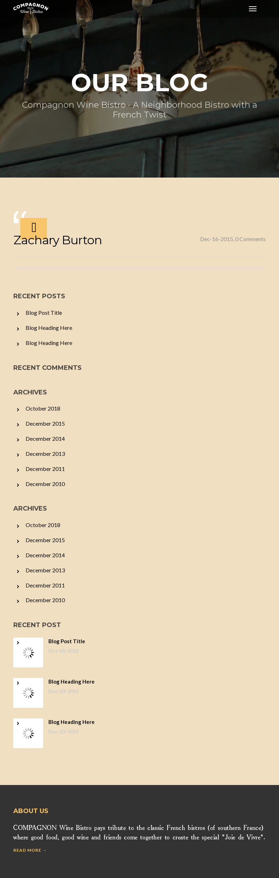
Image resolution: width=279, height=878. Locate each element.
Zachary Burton (57, 240)
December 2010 (45, 483)
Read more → (30, 850)
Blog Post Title (44, 312)
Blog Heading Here (49, 327)
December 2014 (45, 438)
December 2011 (45, 468)
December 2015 (45, 423)
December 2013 (45, 453)
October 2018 (43, 408)
